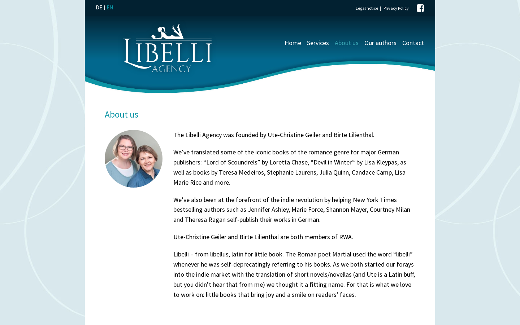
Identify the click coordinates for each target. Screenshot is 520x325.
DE (99, 7)
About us (347, 43)
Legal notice (367, 8)
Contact (413, 43)
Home (293, 43)
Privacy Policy (396, 8)
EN (110, 7)
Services (318, 43)
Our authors (380, 43)
